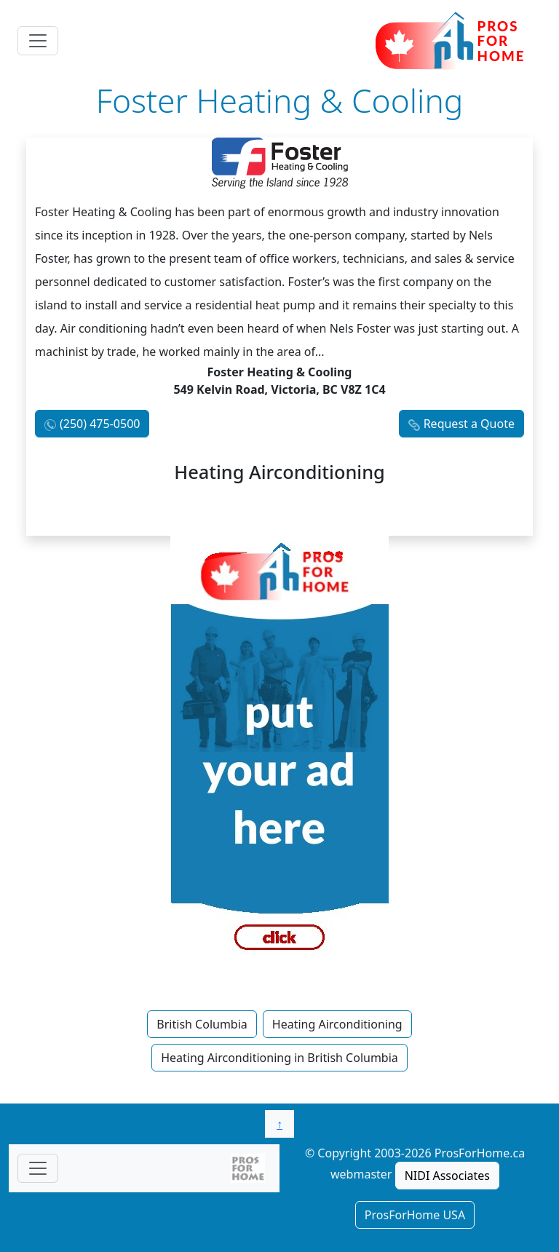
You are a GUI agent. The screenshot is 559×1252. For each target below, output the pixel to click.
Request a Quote (469, 424)
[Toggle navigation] (37, 40)
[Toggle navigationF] (37, 1168)
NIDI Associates (447, 1176)
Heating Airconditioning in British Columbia (279, 1058)
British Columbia (201, 1024)
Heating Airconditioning (337, 1024)
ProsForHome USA (415, 1215)
